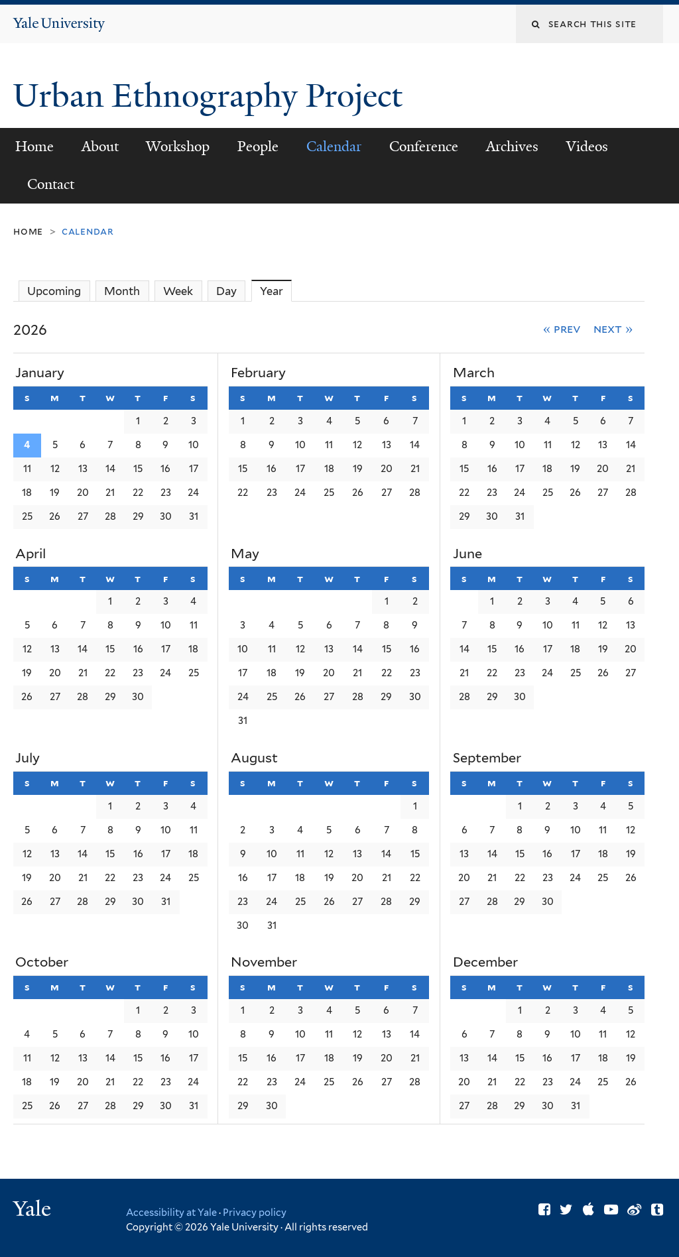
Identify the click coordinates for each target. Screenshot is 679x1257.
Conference (423, 146)
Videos (587, 146)
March (474, 373)
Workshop (178, 146)
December (485, 962)
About (100, 146)
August (254, 758)
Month (122, 291)
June (467, 554)
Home (34, 146)
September (487, 758)
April (30, 554)
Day (226, 291)
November (264, 962)
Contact (50, 184)
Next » (613, 328)
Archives (512, 146)
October (41, 962)
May (245, 554)
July (27, 758)
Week (178, 291)
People (257, 146)
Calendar (333, 146)
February (258, 373)
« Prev (562, 328)
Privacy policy (254, 1212)
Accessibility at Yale (171, 1212)
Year (276, 291)
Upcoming (54, 291)
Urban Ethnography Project (211, 95)
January (39, 373)
